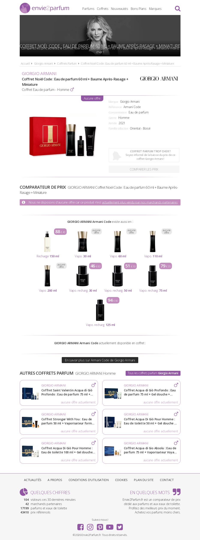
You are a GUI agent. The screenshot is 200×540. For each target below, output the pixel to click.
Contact (167, 480)
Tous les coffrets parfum (153, 373)
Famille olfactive (118, 128)
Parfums (88, 8)
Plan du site (143, 480)
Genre (113, 118)
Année (113, 123)
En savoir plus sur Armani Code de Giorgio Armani (100, 360)
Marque (113, 102)
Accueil (25, 63)
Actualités (32, 480)
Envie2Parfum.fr (44, 8)
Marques (155, 8)
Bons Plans (138, 8)
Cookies (121, 480)
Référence (115, 107)
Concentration (118, 112)
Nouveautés (119, 8)
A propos (55, 480)
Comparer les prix (144, 169)
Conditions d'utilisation (89, 480)
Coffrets (102, 8)
